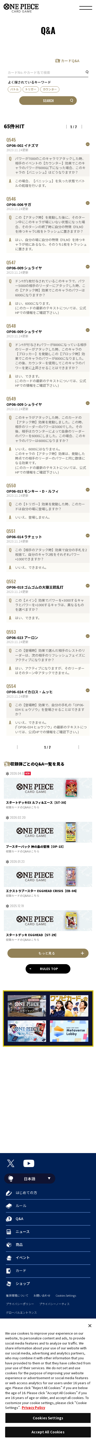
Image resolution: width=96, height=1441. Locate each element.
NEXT (87, 127)
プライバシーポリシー (20, 1304)
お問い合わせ (42, 1295)
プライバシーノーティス (54, 1304)
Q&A (19, 1218)
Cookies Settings (66, 1295)
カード (21, 1270)
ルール (21, 1205)
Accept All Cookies (47, 1432)
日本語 (29, 1178)
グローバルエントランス (21, 1312)
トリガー (30, 89)
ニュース (23, 1231)
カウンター (50, 89)
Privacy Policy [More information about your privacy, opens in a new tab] (33, 1407)
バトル (14, 89)
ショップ (23, 1283)
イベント (23, 1257)
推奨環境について (17, 1295)
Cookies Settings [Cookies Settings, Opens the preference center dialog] (48, 1418)
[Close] (89, 1325)
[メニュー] (85, 9)
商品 (19, 1244)
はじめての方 (26, 1192)
